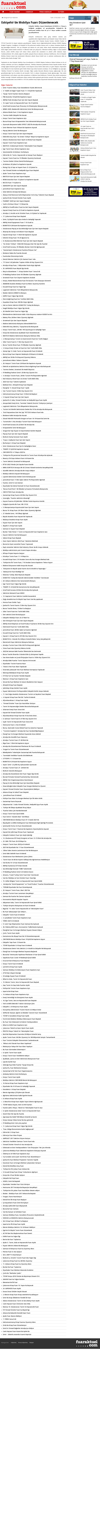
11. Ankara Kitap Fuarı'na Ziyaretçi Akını (17, 1264)
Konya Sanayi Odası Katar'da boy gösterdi (18, 1120)
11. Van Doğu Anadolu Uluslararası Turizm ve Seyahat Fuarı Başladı (27, 694)
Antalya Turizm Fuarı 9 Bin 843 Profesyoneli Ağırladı (21, 645)
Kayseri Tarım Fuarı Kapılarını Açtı (15, 143)
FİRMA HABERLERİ (45, 12)
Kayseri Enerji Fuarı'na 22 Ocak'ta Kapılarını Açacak (21, 210)
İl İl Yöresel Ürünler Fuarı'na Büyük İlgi (16, 1310)
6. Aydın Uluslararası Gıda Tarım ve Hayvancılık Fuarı (21, 1111)
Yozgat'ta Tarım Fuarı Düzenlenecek (16, 749)
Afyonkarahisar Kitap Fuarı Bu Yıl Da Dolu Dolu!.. (20, 716)
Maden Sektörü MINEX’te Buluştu (14, 293)
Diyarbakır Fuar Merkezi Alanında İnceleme (18, 1270)
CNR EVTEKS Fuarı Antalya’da (13, 492)
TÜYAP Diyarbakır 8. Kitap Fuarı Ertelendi (17, 945)
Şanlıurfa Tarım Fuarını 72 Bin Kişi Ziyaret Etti (19, 605)
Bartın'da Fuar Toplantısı (12, 1239)
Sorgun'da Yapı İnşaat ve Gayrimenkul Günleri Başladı (22, 431)
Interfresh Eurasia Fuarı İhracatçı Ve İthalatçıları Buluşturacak (25, 106)
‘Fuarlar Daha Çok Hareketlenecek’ (15, 811)
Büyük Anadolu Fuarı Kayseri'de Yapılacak (17, 516)
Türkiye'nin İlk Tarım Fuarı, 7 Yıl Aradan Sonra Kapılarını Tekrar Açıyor (28, 562)
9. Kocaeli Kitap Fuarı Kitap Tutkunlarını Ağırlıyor (20, 1172)
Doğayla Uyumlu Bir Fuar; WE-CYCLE (15, 504)
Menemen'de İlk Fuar (10, 1282)
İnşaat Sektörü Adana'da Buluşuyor (15, 1246)
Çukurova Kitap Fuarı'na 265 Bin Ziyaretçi (17, 1261)
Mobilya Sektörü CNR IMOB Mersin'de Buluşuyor (20, 1080)
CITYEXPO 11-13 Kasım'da (12, 758)
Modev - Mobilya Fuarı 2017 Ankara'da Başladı (19, 1193)
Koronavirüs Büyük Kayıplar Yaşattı (15, 899)
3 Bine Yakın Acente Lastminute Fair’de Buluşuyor (20, 850)
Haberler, (14, 1342)
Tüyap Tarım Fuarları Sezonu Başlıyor (16, 94)
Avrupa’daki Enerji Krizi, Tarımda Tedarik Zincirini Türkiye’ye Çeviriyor (27, 403)
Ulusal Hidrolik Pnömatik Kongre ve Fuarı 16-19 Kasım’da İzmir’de (26, 418)
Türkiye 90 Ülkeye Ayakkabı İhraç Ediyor (17, 807)
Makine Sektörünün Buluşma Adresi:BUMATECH (20, 323)
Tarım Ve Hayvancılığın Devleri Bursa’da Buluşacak (21, 706)
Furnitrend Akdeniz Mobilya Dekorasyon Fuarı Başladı (22, 1019)
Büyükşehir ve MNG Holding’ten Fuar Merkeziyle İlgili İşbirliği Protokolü (28, 823)
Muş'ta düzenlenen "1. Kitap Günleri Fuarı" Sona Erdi (21, 271)
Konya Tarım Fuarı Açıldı (11, 1077)
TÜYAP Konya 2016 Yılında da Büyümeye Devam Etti (21, 1276)
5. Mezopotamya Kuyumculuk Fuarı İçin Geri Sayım (21, 507)
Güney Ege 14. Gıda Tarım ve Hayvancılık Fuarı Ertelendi (22, 351)
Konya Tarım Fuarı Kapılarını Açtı (14, 118)
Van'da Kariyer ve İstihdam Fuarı (14, 1212)
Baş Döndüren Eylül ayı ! (77, 23)
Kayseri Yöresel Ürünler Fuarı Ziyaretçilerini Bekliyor (21, 789)
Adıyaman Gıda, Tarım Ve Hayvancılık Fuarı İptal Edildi (22, 902)
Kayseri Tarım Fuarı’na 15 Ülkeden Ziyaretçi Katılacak (22, 158)
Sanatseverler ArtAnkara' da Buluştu (16, 152)
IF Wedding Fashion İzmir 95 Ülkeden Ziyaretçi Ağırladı (22, 274)
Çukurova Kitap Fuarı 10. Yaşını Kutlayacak (18, 1285)
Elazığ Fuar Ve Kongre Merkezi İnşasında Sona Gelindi (22, 734)
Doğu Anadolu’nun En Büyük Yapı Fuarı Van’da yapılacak (23, 599)
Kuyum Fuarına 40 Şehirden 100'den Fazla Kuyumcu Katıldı (23, 501)
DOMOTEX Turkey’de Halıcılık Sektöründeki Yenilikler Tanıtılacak (26, 578)
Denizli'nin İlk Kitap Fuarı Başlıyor (15, 1200)
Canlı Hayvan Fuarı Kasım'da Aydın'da (16, 1331)
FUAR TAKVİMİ (15, 12)
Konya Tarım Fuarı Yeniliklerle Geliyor (16, 1056)
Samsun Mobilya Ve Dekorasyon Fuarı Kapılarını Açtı (21, 970)
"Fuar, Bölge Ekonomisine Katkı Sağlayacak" (18, 1129)
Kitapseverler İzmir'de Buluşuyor (14, 428)
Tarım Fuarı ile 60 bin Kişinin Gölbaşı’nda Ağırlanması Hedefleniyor (26, 860)
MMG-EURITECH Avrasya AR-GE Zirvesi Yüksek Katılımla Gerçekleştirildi (28, 467)
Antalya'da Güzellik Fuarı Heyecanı (15, 737)
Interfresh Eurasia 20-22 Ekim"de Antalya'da (18, 425)
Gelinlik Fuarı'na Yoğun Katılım (14, 1279)
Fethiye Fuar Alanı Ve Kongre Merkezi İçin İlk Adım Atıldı (22, 798)
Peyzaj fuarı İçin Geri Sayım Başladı (15, 434)
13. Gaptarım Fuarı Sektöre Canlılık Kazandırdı (19, 596)
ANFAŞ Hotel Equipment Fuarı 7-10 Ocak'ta (18, 222)
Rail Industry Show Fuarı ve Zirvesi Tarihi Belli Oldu (21, 379)
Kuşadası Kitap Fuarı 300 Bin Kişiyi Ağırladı (18, 302)
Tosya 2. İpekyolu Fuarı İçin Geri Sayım (16, 440)
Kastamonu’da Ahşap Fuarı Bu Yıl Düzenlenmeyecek (21, 936)
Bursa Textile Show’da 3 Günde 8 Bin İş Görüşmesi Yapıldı (23, 654)
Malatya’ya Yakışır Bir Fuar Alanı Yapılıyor (17, 1046)
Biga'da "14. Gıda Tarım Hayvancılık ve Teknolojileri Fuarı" (23, 909)
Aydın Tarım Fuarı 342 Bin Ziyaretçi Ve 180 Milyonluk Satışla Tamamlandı (29, 1037)
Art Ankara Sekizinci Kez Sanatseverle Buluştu (19, 581)
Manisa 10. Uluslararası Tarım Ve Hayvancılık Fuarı (21, 1307)
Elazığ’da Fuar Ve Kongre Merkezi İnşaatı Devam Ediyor (22, 930)
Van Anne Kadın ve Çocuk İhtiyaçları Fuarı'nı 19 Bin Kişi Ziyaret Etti (26, 657)
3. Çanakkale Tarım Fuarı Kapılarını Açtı (17, 918)
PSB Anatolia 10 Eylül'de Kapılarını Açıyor (17, 97)
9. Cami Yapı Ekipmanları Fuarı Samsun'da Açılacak (21, 924)
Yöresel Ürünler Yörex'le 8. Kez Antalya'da (17, 1144)
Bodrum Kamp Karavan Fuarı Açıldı (15, 437)
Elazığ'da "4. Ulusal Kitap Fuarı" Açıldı (16, 388)
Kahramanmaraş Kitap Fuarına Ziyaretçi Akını (19, 1322)
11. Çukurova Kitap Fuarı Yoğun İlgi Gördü (17, 1126)
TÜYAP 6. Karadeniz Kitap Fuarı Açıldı (16, 1016)
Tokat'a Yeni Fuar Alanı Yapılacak (15, 667)
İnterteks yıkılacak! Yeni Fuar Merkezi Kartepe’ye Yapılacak (24, 670)
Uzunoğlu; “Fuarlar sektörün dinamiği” (16, 498)
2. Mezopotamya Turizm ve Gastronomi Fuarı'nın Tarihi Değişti (25, 339)
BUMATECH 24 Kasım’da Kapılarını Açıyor (17, 762)
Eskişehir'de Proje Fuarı (11, 1178)
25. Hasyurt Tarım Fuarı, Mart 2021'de (16, 890)
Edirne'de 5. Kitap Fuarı (11, 1132)
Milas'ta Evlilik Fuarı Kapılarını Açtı (15, 1025)
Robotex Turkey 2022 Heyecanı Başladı (16, 575)
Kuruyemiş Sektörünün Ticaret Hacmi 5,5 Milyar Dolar (22, 1010)
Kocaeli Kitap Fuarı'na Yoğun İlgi (14, 287)
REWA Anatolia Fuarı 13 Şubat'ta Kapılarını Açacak (21, 180)
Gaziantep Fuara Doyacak (12, 801)
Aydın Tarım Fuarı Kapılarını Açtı (14, 173)
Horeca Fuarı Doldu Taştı (12, 602)
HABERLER (29, 12)
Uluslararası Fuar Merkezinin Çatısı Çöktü (17, 857)
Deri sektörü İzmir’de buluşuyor (14, 615)
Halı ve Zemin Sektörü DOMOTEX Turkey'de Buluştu (21, 305)
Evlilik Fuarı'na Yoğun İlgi (11, 1236)
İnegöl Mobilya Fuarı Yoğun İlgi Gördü (16, 308)
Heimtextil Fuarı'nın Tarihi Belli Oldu (16, 627)
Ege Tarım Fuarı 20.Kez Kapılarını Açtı (16, 149)
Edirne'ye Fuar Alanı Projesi (12, 1135)
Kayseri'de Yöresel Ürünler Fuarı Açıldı (16, 713)
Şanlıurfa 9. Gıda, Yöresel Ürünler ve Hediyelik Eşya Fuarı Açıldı (25, 400)
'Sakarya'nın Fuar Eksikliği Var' (13, 572)
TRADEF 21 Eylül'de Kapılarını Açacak (16, 449)
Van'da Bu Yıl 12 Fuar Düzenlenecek (15, 863)
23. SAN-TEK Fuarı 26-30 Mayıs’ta (14, 841)
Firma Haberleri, (23, 1342)
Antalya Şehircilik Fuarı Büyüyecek (15, 1206)
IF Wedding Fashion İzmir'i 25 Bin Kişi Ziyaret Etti (20, 373)
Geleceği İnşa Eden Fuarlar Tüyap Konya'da (18, 1065)
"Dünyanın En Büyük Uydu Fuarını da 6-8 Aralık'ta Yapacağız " (24, 569)
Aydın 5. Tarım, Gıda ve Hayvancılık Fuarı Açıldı (19, 1242)
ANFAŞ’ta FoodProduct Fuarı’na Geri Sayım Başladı (20, 207)
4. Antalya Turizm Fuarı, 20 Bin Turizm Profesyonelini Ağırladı (25, 376)
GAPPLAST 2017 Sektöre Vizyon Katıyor (16, 1138)
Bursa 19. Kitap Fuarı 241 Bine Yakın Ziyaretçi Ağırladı (22, 510)
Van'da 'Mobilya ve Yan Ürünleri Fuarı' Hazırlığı (19, 878)
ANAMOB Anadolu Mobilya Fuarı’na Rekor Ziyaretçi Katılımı (24, 284)
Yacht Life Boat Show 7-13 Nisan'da (15, 204)
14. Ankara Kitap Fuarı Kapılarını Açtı (16, 994)
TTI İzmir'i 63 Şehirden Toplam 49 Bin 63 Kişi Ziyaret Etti (23, 262)
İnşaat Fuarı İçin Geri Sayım (12, 523)
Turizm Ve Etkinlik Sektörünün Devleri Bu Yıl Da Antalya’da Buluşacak (27, 409)
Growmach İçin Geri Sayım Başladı (15, 320)
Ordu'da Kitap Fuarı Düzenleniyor (15, 1325)
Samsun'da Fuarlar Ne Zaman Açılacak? (17, 896)
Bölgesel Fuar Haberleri (11, 17)
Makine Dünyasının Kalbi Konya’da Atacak (18, 565)
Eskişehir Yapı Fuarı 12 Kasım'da (14, 942)
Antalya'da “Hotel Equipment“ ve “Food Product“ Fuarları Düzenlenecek (28, 884)
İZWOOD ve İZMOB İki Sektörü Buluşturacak (18, 1218)
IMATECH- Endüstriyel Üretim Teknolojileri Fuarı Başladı (23, 146)
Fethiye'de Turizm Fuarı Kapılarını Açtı (16, 988)
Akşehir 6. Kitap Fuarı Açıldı (12, 526)
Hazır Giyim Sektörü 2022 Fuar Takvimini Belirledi (20, 541)
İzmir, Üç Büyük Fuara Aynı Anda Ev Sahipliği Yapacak (22, 219)
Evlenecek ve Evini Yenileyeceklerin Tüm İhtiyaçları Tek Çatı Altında (26, 1148)
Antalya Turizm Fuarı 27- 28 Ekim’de (16, 768)
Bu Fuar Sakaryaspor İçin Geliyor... (15, 912)
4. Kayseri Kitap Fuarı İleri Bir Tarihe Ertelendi (19, 697)
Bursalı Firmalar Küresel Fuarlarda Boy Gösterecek (20, 777)
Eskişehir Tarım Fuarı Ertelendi (14, 915)
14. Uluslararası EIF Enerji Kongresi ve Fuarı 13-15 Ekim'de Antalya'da (27, 838)
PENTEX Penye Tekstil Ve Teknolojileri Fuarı (18, 1031)
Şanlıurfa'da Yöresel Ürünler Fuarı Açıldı (17, 198)
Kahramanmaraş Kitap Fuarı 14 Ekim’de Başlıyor (20, 394)
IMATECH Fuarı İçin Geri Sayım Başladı (16, 176)
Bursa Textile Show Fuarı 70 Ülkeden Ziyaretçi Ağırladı (22, 345)
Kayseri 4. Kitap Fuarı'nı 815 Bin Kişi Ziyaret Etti (20, 636)
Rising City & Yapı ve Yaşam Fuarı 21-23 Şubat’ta (20, 167)
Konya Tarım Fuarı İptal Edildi (13, 814)
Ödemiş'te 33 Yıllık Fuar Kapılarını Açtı (16, 1154)
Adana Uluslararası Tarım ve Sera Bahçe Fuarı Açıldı (21, 1301)
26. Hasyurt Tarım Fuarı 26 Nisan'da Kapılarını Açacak (22, 363)
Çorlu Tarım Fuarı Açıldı (11, 933)
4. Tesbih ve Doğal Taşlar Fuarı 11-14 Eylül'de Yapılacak (22, 91)
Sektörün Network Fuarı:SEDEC (14, 593)
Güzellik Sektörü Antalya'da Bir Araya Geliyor (19, 471)
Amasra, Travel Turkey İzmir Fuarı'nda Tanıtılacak (21, 875)
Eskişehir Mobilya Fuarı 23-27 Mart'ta (16, 618)
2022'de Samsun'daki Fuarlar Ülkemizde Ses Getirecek (22, 651)
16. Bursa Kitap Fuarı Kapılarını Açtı (15, 1083)
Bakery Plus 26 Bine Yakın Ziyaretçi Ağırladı (18, 317)
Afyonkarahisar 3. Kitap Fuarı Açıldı (15, 700)
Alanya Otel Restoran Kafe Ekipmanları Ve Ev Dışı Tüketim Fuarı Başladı (28, 195)
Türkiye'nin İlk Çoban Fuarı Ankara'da (16, 1169)
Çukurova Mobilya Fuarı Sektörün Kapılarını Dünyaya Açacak (24, 1151)
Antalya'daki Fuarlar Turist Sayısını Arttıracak (19, 660)
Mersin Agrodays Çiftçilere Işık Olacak (16, 1092)
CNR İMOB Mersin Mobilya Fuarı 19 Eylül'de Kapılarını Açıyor (24, 939)
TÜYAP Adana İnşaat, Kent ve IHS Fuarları (17, 1105)
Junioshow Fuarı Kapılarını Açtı (14, 189)
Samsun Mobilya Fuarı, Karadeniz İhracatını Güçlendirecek (23, 1215)
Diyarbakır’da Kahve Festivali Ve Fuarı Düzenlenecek (21, 486)
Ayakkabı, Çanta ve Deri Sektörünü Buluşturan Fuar (21, 1059)
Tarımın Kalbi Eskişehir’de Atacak (15, 115)
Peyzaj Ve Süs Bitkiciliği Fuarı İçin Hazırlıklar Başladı (21, 783)
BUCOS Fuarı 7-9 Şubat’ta (12, 183)
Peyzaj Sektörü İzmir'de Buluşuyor (15, 131)
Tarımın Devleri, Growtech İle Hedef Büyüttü (18, 369)
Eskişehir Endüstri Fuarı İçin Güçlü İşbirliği (17, 835)
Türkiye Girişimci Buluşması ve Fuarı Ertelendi (19, 906)
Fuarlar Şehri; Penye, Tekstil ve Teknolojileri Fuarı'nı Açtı (23, 1108)
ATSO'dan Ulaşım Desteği (12, 973)
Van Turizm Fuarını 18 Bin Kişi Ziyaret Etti (18, 391)
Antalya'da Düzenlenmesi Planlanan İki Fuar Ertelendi (22, 746)
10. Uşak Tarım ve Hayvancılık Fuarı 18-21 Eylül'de (20, 103)
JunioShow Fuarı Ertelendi (12, 795)
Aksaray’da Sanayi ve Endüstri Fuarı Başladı (18, 232)
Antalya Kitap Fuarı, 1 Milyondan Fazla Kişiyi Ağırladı (21, 265)
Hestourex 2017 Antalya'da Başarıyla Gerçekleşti (20, 1187)
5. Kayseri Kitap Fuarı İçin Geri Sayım (16, 397)
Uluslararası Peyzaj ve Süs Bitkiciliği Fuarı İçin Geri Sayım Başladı (25, 229)
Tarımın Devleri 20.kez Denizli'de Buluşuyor (18, 161)
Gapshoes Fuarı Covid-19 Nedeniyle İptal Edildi (19, 958)
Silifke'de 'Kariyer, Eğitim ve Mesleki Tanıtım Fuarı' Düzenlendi (25, 1013)
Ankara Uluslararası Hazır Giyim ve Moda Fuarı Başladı (22, 140)
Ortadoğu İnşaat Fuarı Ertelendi (14, 976)
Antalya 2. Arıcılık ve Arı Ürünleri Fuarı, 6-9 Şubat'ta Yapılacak (24, 213)
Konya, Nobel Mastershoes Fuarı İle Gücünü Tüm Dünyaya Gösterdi (27, 281)
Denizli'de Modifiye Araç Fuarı (13, 1166)
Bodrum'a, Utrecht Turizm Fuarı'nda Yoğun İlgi (19, 1258)
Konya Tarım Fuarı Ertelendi (13, 964)
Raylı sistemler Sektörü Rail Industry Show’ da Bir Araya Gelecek (25, 547)
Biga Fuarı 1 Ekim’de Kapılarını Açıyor (16, 743)
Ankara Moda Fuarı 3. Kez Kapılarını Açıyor (18, 112)
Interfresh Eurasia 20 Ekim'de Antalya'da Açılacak (20, 590)
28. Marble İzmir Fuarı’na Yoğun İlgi (15, 311)
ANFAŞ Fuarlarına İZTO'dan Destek (15, 866)
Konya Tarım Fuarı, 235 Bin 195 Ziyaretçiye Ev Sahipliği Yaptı (24, 330)
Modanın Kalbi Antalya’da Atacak (15, 415)
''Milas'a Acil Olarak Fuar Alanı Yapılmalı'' (17, 1043)
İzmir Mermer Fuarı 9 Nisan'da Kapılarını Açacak (20, 127)
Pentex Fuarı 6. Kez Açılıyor (12, 1252)
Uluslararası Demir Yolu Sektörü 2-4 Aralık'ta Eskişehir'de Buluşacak (27, 948)
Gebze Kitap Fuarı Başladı (12, 538)
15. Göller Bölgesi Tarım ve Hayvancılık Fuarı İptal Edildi (22, 881)
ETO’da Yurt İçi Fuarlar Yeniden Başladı (16, 676)
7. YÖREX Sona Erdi (9, 1319)
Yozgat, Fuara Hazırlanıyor (12, 1197)
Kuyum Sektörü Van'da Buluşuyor (15, 535)
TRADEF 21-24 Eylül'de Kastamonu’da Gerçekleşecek (21, 587)
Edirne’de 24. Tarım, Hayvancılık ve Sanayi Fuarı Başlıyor (23, 155)
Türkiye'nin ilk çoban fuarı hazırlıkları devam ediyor (21, 1190)
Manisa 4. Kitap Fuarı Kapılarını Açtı (15, 679)
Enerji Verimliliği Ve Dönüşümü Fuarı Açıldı (18, 997)
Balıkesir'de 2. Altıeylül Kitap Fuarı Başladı (18, 385)
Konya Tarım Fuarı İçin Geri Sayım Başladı (18, 134)
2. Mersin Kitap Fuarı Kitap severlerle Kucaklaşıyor (20, 1295)
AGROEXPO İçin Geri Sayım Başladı (15, 186)
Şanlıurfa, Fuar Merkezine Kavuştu (15, 1068)
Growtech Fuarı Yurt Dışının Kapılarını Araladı (19, 278)
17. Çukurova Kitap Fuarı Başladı (14, 216)
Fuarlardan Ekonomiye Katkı (13, 256)
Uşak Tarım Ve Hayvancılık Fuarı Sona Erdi (18, 722)
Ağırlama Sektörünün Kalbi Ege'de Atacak (17, 1095)
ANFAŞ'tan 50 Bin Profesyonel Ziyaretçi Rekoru (19, 357)
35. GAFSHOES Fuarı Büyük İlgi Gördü (16, 268)
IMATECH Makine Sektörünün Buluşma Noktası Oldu (21, 336)
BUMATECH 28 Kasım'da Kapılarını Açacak (17, 225)
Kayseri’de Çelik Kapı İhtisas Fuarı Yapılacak (18, 832)
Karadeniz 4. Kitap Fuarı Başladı (14, 1089)
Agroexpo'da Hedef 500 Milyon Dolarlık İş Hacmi (20, 1117)
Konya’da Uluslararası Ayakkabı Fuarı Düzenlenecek (21, 333)
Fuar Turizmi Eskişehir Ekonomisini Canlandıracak (20, 1040)
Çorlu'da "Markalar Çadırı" (12, 1273)
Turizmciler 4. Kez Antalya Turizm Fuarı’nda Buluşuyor (22, 422)
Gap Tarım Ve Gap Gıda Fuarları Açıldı (16, 985)
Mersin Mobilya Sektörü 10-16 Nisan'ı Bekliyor (19, 1227)
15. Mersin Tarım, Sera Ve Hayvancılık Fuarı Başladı (21, 982)
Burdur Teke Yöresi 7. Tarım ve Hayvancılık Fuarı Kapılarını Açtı (25, 532)
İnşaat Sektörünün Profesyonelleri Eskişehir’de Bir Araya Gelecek (26, 691)
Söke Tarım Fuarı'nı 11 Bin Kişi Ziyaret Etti (18, 342)
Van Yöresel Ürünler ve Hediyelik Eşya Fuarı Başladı (21, 170)
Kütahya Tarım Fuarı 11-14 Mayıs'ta (15, 556)
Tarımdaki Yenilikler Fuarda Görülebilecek (17, 755)
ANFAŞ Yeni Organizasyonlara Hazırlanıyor (18, 780)
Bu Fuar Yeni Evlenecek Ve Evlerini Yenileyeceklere (20, 1022)
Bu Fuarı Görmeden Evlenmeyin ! (14, 1049)
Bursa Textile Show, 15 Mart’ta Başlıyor (17, 608)
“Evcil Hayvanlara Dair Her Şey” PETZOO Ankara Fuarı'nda (23, 412)
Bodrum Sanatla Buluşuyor (12, 771)
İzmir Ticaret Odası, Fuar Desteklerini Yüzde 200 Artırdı (22, 88)
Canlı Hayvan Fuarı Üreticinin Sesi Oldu (16, 1304)
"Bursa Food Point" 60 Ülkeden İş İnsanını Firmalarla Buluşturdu (25, 489)
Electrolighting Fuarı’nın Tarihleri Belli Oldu (18, 299)
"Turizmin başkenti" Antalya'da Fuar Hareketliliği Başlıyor (23, 731)
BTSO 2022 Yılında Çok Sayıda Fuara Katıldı (18, 464)
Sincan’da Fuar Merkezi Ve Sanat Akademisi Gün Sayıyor (23, 682)
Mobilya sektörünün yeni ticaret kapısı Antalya (19, 550)
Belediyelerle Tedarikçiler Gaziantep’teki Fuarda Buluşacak (24, 752)
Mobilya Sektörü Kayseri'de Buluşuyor (16, 474)
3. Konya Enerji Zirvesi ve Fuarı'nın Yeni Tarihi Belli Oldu (22, 348)
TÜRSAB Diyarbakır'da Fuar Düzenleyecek (17, 887)
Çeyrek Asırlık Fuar (9, 1062)
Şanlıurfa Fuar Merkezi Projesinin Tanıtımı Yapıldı (20, 1160)
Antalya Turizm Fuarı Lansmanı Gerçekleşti (18, 893)
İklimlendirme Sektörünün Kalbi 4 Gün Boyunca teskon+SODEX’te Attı (27, 314)
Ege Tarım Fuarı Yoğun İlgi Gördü (14, 584)
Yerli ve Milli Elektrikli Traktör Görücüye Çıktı (19, 1004)
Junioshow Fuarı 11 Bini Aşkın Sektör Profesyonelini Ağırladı (24, 480)
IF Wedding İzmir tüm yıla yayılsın (15, 1123)
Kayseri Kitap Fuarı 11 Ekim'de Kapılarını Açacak (20, 235)
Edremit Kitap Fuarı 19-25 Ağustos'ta (16, 238)
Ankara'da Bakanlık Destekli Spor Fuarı (16, 1313)
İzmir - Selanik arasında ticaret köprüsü (17, 1334)
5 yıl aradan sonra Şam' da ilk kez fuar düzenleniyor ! (22, 1157)
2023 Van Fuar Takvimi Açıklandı (14, 382)
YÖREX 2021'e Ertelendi (11, 921)
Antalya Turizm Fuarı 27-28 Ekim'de (15, 740)
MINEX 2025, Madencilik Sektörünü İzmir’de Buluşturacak (23, 109)
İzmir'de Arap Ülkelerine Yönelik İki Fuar (17, 1298)
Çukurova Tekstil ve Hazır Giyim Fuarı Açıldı (18, 1028)
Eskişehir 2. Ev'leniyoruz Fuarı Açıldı (15, 1007)
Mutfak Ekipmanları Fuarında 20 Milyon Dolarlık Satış (22, 1034)
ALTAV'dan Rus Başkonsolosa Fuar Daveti (17, 1233)
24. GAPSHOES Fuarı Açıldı (12, 1288)
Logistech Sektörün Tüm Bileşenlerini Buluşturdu (20, 290)
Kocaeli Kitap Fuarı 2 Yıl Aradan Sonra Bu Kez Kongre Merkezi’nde (26, 559)
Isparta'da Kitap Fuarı (10, 991)
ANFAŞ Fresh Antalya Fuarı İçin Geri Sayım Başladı (20, 100)
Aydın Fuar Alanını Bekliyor (12, 1316)
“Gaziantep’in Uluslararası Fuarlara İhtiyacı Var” (20, 250)
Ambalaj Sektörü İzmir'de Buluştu (15, 1074)
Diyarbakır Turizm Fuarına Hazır (14, 664)
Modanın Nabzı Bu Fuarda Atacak (15, 253)
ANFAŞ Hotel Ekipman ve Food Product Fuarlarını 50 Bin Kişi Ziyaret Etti (28, 624)
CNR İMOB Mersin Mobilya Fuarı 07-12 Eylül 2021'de (21, 820)
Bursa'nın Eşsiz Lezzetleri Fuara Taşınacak (18, 544)
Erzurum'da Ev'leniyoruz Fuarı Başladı (16, 961)
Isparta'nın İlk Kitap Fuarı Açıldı (14, 1224)
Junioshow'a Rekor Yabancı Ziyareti (15, 360)
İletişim (31, 1342)
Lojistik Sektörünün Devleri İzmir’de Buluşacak (19, 477)
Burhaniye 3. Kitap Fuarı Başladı (14, 443)
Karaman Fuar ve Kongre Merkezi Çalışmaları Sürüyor (22, 1163)
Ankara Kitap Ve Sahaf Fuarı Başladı (16, 792)
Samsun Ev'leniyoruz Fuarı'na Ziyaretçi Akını (18, 1249)
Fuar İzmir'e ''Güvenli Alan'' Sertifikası (16, 817)
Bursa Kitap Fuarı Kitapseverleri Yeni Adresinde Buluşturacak (24, 121)
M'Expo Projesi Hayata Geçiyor (13, 553)
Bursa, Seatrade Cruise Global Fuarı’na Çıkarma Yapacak (23, 728)
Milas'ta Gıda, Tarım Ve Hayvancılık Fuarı (17, 979)
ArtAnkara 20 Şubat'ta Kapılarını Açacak (17, 164)
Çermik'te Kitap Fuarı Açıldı (12, 967)
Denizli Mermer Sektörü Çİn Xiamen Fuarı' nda (19, 259)
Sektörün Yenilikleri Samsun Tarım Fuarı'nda (18, 1141)
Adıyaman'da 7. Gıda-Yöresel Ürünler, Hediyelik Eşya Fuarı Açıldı (25, 804)
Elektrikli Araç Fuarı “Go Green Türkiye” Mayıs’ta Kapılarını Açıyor (26, 137)
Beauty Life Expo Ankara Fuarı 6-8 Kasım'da (18, 458)
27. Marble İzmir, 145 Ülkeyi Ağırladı (15, 513)
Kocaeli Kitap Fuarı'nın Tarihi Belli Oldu (17, 633)
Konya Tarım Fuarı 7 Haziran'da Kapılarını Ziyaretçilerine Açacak (26, 829)
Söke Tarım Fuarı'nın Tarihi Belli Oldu (16, 611)
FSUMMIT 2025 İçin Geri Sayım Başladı (16, 201)
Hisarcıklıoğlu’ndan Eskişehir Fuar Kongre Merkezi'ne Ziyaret (24, 786)
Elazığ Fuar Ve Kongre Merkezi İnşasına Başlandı (20, 951)
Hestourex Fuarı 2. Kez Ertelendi (14, 725)
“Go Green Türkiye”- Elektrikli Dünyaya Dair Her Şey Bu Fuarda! (25, 244)
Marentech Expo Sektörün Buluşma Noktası (18, 642)
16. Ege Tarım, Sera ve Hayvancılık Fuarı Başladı (20, 1000)
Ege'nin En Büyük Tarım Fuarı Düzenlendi (17, 1230)
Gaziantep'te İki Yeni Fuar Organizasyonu (17, 1071)
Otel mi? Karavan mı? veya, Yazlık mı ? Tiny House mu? (83, 60)
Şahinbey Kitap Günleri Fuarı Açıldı (15, 688)
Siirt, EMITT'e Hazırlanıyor (12, 1255)
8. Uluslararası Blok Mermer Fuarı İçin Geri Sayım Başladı (23, 241)
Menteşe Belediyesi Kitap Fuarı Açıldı (16, 673)
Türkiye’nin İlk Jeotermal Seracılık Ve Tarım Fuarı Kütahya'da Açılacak (27, 455)
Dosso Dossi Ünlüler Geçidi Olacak (15, 1291)
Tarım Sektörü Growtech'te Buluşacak (16, 461)
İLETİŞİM (61, 12)
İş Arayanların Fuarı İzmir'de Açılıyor (15, 1203)
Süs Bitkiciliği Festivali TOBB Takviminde (17, 869)
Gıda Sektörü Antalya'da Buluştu (14, 192)
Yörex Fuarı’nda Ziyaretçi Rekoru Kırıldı (16, 648)
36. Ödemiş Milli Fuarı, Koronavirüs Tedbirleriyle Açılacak (23, 927)
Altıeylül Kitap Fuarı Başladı (12, 685)
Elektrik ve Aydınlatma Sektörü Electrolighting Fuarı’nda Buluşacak (27, 366)
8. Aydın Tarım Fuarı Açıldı (12, 1053)
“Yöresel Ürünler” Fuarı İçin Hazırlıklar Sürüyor (19, 703)
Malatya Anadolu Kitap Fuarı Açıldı (15, 520)
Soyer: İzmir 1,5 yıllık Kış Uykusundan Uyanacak (20, 765)
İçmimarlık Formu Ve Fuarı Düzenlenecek (17, 826)
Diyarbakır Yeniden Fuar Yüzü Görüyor (16, 1184)
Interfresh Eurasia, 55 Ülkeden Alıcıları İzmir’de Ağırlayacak (24, 247)
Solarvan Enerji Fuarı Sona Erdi (14, 709)
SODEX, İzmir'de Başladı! (11, 1181)
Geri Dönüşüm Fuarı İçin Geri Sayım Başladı (18, 621)
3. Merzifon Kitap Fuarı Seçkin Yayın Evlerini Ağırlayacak (23, 1102)
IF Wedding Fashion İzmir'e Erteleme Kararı (18, 872)
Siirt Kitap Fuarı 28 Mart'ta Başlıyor (15, 1221)
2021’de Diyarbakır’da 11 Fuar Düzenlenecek (18, 847)
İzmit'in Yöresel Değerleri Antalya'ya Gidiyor (18, 1328)
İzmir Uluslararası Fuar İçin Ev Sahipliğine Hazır (19, 446)
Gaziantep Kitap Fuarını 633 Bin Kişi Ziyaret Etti (20, 495)
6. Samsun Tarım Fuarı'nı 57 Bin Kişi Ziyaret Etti (20, 719)
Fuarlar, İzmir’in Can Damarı (13, 483)
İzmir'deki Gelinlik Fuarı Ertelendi (14, 853)
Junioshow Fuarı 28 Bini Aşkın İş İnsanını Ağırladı (20, 630)
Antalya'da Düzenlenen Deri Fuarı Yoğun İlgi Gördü (21, 774)
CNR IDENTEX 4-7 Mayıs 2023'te (14, 452)
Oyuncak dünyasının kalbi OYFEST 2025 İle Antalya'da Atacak (24, 124)
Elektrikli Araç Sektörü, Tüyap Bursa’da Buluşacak (20, 327)
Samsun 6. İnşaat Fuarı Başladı (14, 529)
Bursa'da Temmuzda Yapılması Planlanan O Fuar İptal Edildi (24, 955)
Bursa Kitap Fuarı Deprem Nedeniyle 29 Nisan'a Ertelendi (23, 354)
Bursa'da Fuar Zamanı (11, 1209)
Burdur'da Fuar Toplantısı (12, 1267)
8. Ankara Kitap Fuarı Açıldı (12, 1098)
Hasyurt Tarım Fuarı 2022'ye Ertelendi (16, 844)
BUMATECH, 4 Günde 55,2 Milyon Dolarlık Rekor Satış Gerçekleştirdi (26, 639)
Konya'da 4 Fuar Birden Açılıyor (14, 1175)
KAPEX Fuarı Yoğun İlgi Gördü (13, 296)
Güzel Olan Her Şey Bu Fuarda (13, 1114)
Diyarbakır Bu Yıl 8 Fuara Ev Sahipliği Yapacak (19, 1086)
